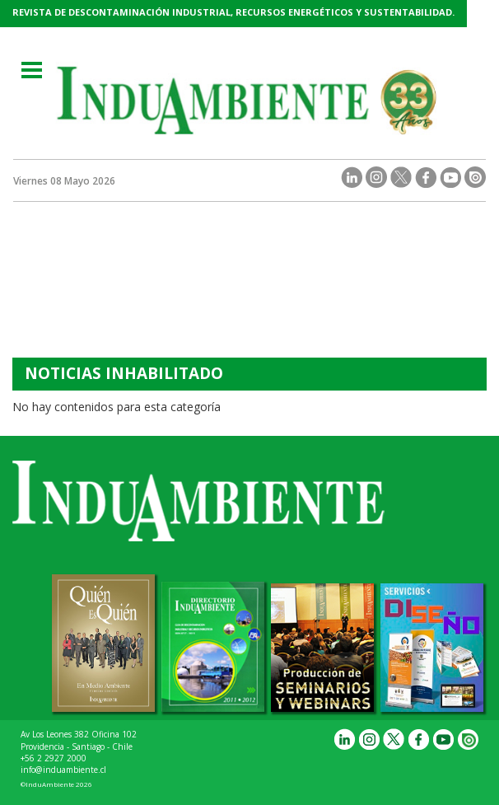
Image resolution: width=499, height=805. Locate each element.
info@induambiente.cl (63, 769)
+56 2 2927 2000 (53, 758)
